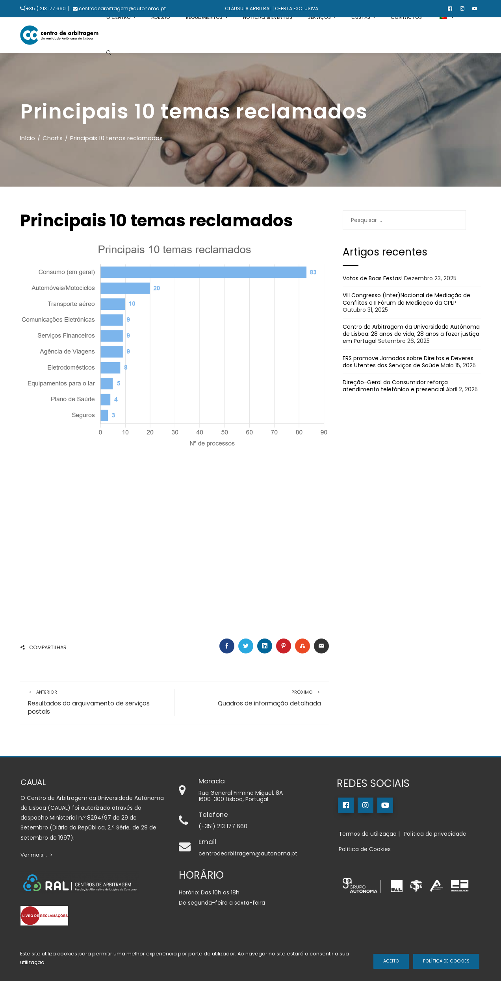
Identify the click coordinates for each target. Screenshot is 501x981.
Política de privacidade (435, 834)
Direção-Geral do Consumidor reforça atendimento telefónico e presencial (395, 385)
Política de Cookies (446, 961)
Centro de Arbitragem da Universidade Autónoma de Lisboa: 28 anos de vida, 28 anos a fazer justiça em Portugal (411, 334)
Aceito (391, 961)
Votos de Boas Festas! (373, 278)
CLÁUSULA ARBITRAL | (249, 8)
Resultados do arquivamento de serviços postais (97, 702)
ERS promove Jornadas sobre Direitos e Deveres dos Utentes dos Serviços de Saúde (408, 361)
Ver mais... (37, 854)
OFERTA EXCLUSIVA (296, 8)
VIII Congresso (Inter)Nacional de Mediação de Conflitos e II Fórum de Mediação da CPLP (406, 298)
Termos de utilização (368, 834)
